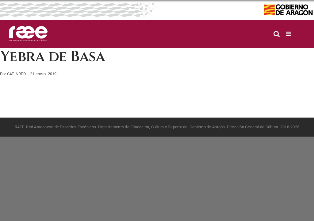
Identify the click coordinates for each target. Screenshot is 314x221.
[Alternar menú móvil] (289, 34)
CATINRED (16, 74)
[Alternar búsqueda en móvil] (277, 34)
